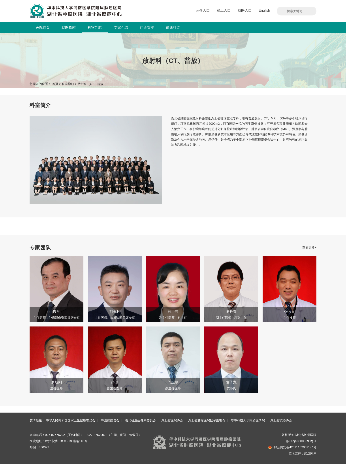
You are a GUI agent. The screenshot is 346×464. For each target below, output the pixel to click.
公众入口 (203, 10)
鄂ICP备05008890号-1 (301, 441)
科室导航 (95, 29)
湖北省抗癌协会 (281, 420)
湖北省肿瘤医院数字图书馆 (206, 420)
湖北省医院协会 (172, 420)
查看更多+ (309, 247)
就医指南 (69, 27)
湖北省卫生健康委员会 (140, 420)
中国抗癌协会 (110, 420)
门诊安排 (147, 27)
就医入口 (245, 10)
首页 (55, 84)
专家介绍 (121, 27)
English (264, 10)
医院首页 (43, 27)
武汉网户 (310, 453)
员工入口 (224, 10)
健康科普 (173, 27)
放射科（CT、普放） (92, 84)
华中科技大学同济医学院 (248, 420)
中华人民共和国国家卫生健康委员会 (70, 420)
